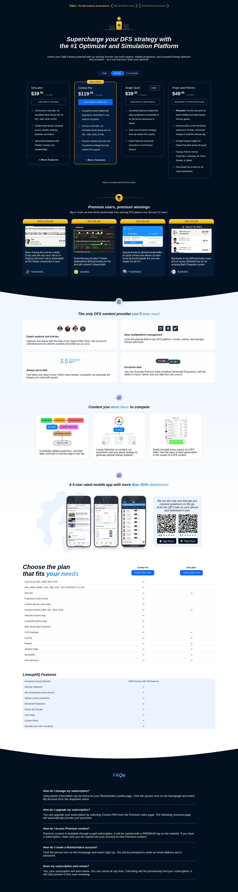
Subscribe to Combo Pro (95, 102)
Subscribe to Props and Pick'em (189, 102)
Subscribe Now (142, 573)
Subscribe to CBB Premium (142, 102)
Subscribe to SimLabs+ (48, 102)
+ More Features (48, 160)
